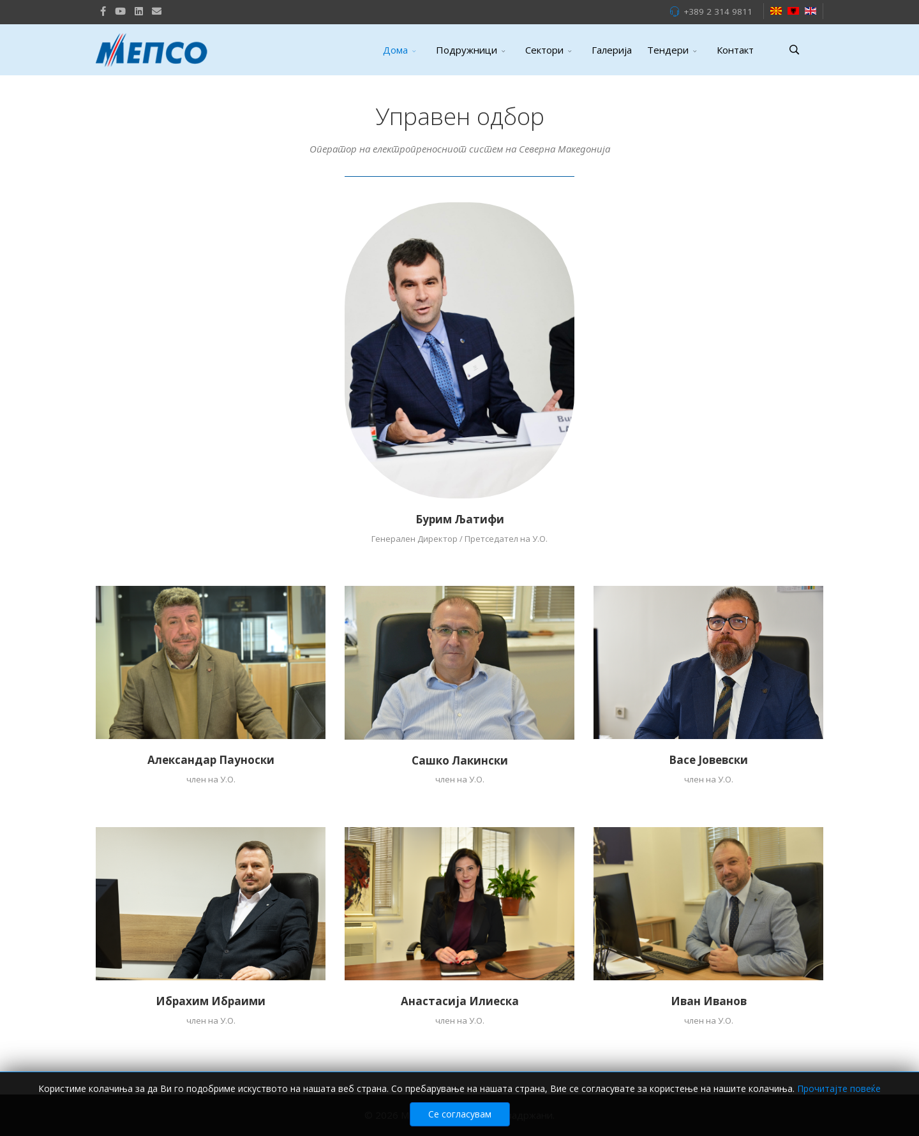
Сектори (544, 49)
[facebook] (103, 10)
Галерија (612, 49)
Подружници (466, 49)
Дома (395, 49)
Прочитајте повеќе (839, 1088)
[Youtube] (120, 10)
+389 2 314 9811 (718, 11)
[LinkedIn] (139, 10)
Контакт (735, 49)
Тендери (668, 49)
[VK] (156, 10)
